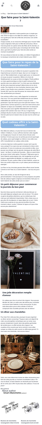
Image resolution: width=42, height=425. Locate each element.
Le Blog (3, 13)
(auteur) (14, 393)
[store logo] (25, 5)
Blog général (5, 389)
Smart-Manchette (17, 26)
